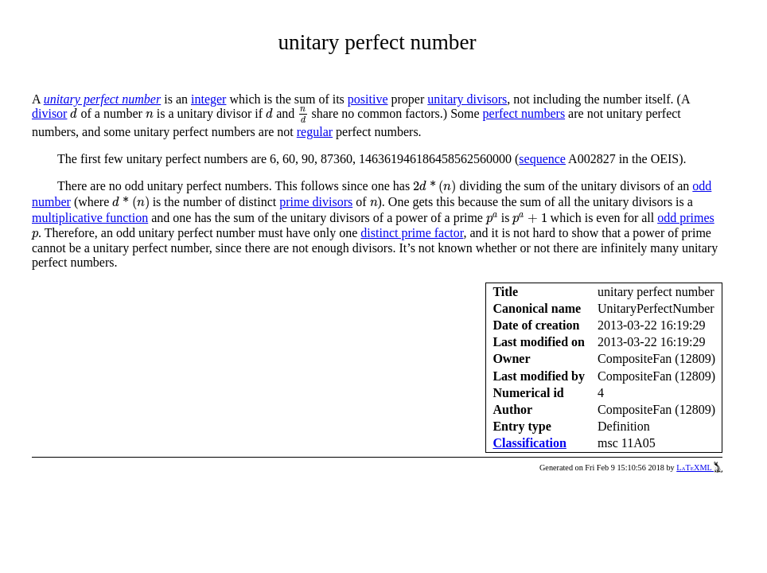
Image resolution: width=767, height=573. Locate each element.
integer (208, 99)
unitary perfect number (103, 99)
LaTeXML (699, 467)
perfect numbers (524, 113)
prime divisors (315, 202)
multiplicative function (90, 217)
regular (315, 131)
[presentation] (73, 113)
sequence (542, 159)
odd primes (685, 217)
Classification (529, 443)
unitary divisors (467, 99)
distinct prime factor (411, 233)
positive (368, 99)
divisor (49, 113)
